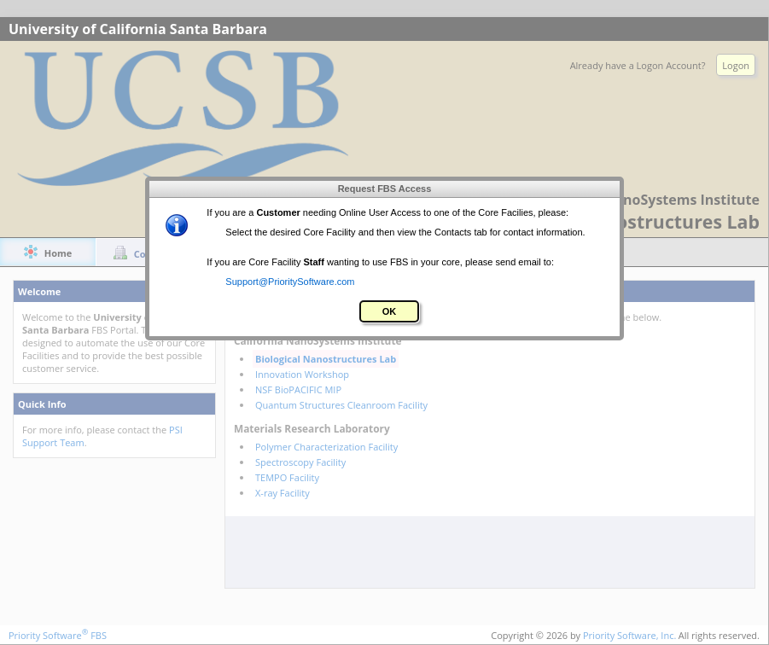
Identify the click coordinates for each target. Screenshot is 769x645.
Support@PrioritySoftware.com (289, 281)
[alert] (384, 258)
